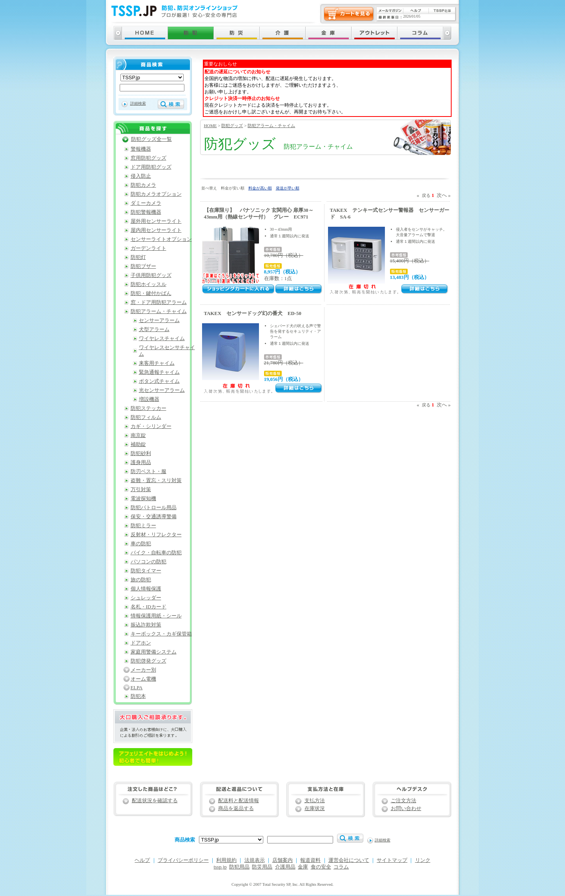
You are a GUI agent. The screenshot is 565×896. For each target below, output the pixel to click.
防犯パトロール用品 (154, 507)
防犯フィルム (146, 417)
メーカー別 (143, 670)
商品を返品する (236, 808)
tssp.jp (220, 867)
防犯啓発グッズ (148, 661)
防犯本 (138, 696)
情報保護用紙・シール (156, 616)
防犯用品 (239, 867)
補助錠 (138, 444)
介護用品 (285, 867)
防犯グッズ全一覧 (151, 139)
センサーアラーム (159, 320)
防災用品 (262, 867)
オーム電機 (143, 679)
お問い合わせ (406, 808)
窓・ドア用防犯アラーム (159, 302)
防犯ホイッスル (148, 284)
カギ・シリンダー (151, 426)
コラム (341, 867)
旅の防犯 (141, 580)
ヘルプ (142, 860)
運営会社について (348, 860)
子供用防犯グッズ (151, 275)
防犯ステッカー (148, 408)
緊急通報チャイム (159, 372)
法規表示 (254, 860)
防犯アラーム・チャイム (271, 125)
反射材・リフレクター (156, 534)
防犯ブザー (143, 266)
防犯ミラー (143, 525)
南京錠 (138, 435)
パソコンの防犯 (148, 562)
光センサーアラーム (162, 390)
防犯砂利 (141, 453)
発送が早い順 (287, 188)
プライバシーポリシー (183, 860)
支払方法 (314, 800)
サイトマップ (392, 860)
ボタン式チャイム (159, 381)
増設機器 (149, 399)
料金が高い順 (260, 188)
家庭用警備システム (154, 652)
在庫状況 (314, 808)
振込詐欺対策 (146, 625)
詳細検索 (138, 103)
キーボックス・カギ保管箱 (161, 634)
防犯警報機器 (146, 212)
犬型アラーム (154, 329)
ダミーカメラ (146, 203)
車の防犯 (141, 543)
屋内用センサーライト (156, 230)
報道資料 (310, 860)
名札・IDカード (149, 607)
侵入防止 (141, 176)
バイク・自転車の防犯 (156, 552)
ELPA (137, 687)
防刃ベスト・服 (148, 471)
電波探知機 (143, 498)
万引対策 (141, 489)
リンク (422, 860)
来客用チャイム (157, 363)
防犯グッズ (232, 125)
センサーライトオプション (161, 239)
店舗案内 (282, 860)
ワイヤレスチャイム (162, 338)
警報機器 (141, 149)
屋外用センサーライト (156, 221)
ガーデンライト (148, 248)
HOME (210, 125)
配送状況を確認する (155, 800)
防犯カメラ (143, 185)
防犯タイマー (146, 571)
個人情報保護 (146, 589)
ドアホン (141, 643)
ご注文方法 (403, 800)
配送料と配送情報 (238, 800)
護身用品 (141, 462)
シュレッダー (146, 598)
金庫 (303, 867)
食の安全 (321, 867)
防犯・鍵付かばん (151, 293)
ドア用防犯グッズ (151, 167)
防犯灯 (138, 257)
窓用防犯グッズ (148, 158)
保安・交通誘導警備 (154, 516)
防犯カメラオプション (156, 194)
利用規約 (226, 860)
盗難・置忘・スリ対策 (156, 480)
